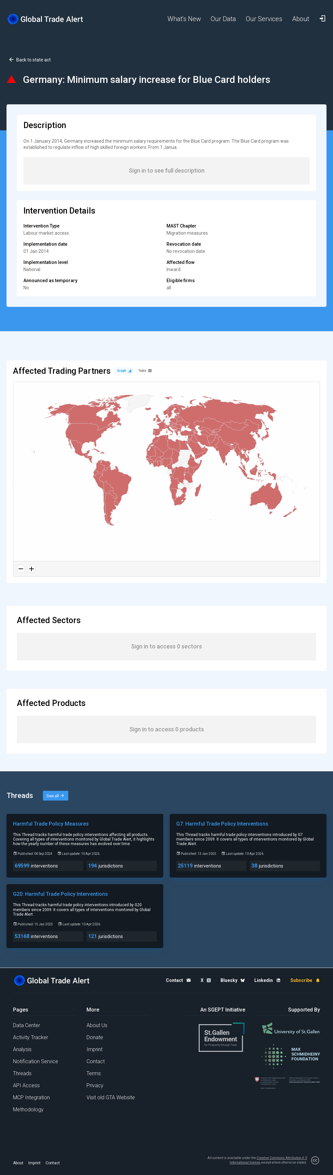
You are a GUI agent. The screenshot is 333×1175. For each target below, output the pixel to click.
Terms (94, 1073)
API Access (26, 1085)
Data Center (26, 1025)
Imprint (94, 1049)
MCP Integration (31, 1097)
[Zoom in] (31, 569)
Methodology (28, 1109)
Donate (95, 1037)
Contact (96, 1061)
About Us (97, 1025)
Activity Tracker (30, 1037)
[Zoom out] (21, 569)
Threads (22, 1073)
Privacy (95, 1085)
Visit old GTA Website (111, 1097)
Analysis (22, 1049)
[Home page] (46, 19)
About (18, 1163)
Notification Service (35, 1061)
